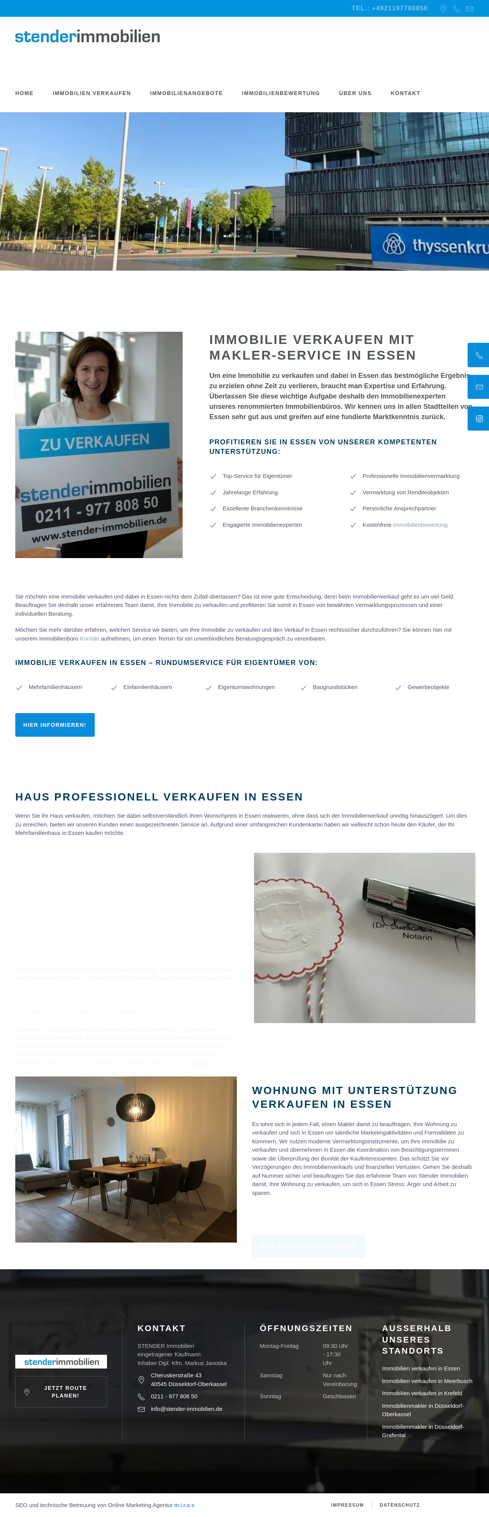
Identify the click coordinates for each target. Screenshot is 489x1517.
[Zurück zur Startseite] (87, 36)
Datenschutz (400, 1505)
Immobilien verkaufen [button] (92, 93)
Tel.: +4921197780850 (390, 8)
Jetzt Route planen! (55, 1392)
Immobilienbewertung (281, 93)
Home (24, 93)
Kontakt (406, 93)
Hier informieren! (55, 725)
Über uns (355, 93)
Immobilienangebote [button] (186, 93)
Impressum (347, 1505)
